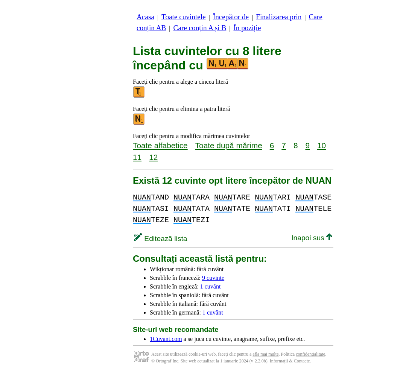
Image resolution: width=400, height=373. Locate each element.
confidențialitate (310, 354)
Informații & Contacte (290, 361)
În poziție (247, 28)
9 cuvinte (213, 278)
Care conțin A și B (200, 28)
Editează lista (160, 239)
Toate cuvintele (183, 17)
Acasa (145, 17)
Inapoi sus (311, 238)
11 (137, 157)
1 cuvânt (210, 286)
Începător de (231, 17)
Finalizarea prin (278, 17)
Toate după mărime (228, 145)
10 (321, 145)
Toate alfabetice (160, 145)
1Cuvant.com (166, 339)
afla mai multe (265, 354)
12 (153, 157)
